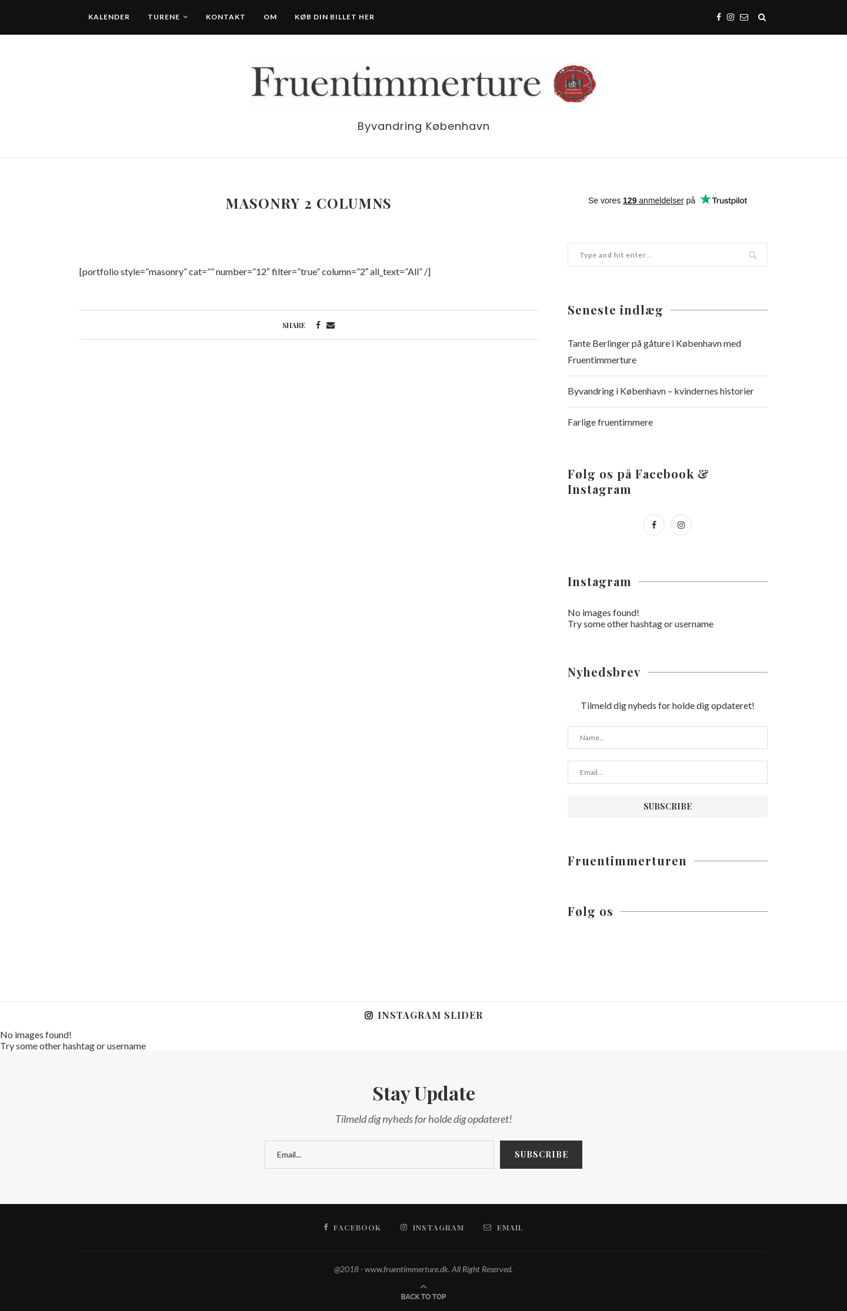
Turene (164, 16)
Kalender (109, 16)
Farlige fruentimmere (610, 421)
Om (270, 16)
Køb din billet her (335, 16)
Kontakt (226, 16)
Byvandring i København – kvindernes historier (661, 390)
